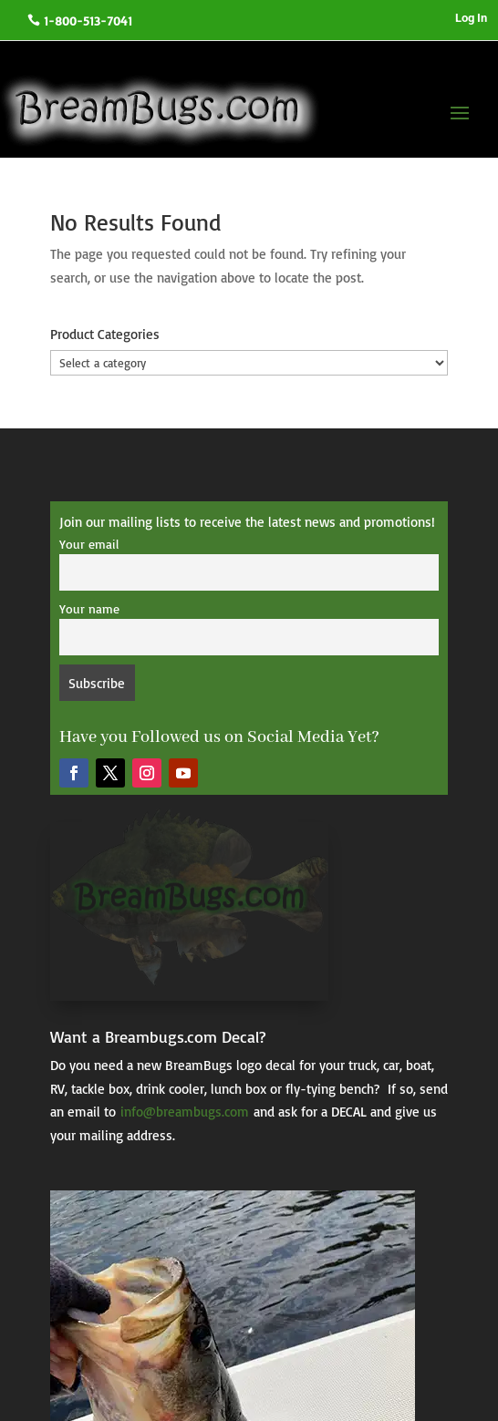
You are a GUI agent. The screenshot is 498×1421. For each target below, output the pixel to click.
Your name (89, 608)
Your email (89, 543)
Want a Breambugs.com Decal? (157, 1036)
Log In (471, 18)
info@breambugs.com (184, 1111)
